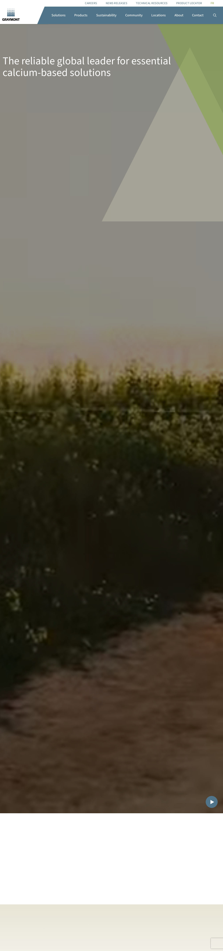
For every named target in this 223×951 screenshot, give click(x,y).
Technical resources (152, 3)
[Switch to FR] (212, 3)
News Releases (116, 3)
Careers (91, 3)
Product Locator (189, 3)
